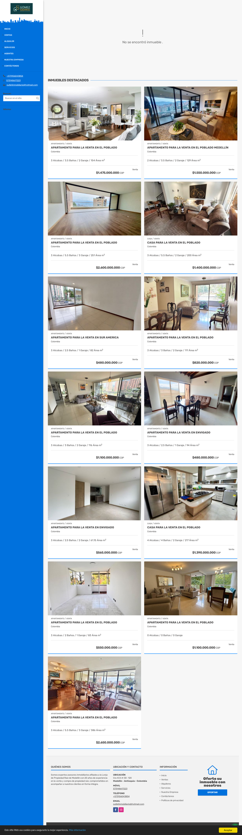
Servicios (9, 47)
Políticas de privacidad (172, 800)
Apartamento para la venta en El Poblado (84, 147)
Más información (82, 830)
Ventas (8, 35)
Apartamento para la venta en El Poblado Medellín (187, 147)
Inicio (7, 29)
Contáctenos (11, 66)
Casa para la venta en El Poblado (173, 242)
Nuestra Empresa (14, 60)
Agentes (8, 53)
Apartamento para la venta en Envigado (178, 432)
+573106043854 (15, 76)
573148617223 (13, 80)
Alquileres (166, 783)
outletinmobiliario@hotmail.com (22, 85)
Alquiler (9, 41)
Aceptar (228, 830)
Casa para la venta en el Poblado (173, 527)
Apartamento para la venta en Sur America (85, 337)
